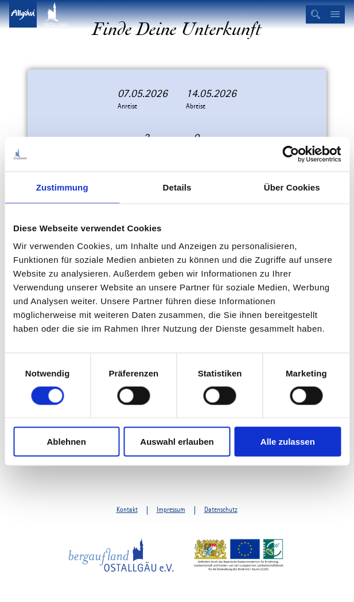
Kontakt (127, 510)
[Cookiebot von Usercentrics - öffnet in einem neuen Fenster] (290, 153)
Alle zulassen (287, 441)
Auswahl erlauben (176, 441)
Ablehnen (66, 441)
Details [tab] (177, 187)
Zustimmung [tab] (62, 187)
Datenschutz (221, 510)
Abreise (195, 106)
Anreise (127, 106)
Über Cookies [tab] (292, 187)
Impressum (171, 510)
